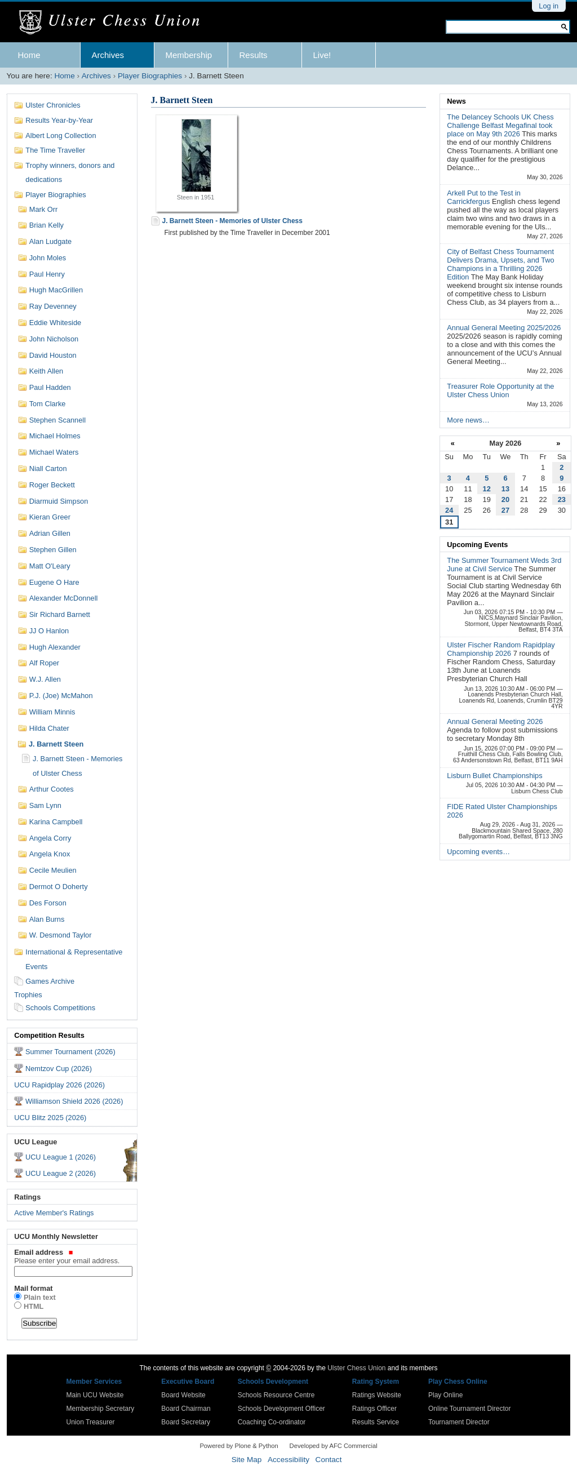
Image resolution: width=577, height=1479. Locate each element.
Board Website (183, 1395)
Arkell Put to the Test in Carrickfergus (484, 197)
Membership (189, 55)
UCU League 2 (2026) (60, 1173)
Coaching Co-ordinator (272, 1422)
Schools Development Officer (281, 1409)
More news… (468, 420)
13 (505, 489)
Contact (329, 1459)
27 (505, 510)
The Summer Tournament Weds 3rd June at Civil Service (504, 564)
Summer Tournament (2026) (70, 1051)
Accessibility (288, 1459)
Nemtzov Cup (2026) (58, 1068)
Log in (548, 6)
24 (449, 510)
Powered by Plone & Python (238, 1445)
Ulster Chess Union (356, 1368)
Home (29, 55)
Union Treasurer (90, 1422)
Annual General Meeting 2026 (495, 721)
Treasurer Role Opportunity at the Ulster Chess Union (500, 390)
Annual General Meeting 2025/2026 (504, 327)
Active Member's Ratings (54, 1213)
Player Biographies (150, 76)
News (456, 101)
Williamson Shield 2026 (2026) (74, 1101)
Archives (108, 55)
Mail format (33, 1288)
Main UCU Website (95, 1395)
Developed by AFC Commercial (334, 1445)
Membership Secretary (100, 1409)
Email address (72, 1256)
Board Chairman (185, 1409)
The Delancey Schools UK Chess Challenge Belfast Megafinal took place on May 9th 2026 (500, 125)
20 (505, 499)
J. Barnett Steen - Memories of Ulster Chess (232, 221)
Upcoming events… (478, 851)
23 (562, 499)
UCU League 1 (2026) (60, 1157)
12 (487, 489)
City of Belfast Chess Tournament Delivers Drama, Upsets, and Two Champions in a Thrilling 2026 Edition (500, 264)
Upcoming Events (477, 544)
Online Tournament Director (469, 1409)
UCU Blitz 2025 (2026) (50, 1117)
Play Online (445, 1395)
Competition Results (49, 1035)
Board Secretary (185, 1422)
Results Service (375, 1422)
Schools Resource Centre (276, 1395)
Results (253, 55)
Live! (322, 55)
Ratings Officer (374, 1409)
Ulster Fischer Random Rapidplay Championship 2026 (500, 649)
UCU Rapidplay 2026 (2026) (59, 1085)
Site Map (247, 1459)
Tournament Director (459, 1422)
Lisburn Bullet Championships (494, 775)
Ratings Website (376, 1395)
